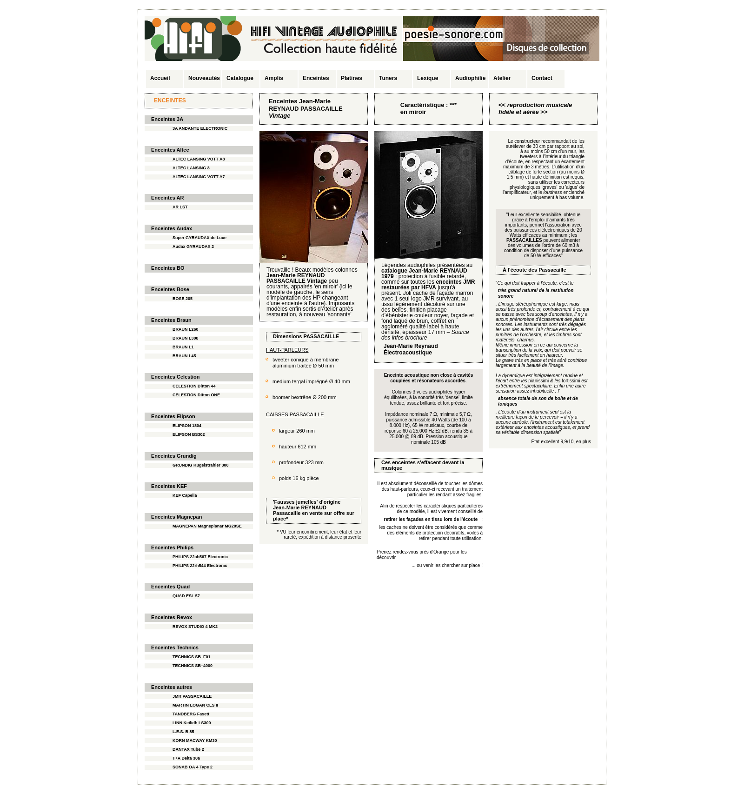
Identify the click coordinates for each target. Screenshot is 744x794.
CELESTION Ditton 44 (194, 386)
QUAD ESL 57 (186, 596)
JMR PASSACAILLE (192, 696)
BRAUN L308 (186, 338)
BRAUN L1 (183, 347)
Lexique (427, 78)
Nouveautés (204, 78)
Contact (541, 78)
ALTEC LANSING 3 (191, 168)
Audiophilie (470, 78)
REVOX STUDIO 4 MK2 (195, 626)
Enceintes (316, 78)
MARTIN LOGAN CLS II (195, 705)
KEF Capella (185, 495)
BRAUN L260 (186, 329)
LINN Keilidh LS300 (192, 723)
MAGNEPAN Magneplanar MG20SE (207, 526)
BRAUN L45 (184, 356)
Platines (351, 78)
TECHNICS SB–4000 (193, 665)
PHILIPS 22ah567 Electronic (200, 556)
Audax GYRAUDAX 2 (193, 246)
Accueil (160, 78)
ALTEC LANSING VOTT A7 (199, 176)
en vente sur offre (323, 513)
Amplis (274, 78)
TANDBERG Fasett (191, 714)
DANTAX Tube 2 (188, 749)
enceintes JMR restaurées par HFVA (428, 285)
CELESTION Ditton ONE (196, 395)
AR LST (180, 207)
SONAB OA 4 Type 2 (193, 767)
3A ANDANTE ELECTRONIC (200, 128)
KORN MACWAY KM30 (195, 740)
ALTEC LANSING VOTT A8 (199, 159)
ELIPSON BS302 (189, 434)
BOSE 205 (183, 298)
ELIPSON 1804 (187, 425)
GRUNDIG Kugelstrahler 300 (201, 465)
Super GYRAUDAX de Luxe (199, 237)
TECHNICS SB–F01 (192, 656)
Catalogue (239, 78)
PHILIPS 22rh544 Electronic (200, 565)
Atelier (502, 78)
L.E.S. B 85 (183, 731)
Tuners (388, 78)
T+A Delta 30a (186, 758)
